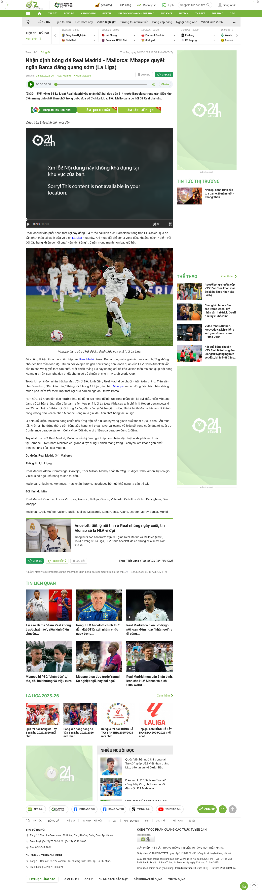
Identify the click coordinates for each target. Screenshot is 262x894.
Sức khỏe (166, 13)
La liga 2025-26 (45, 75)
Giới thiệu (71, 879)
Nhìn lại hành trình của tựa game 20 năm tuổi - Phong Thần (219, 193)
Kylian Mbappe (82, 75)
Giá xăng (125, 5)
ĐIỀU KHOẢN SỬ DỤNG (148, 879)
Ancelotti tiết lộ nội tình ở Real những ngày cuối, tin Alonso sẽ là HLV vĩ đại (120, 528)
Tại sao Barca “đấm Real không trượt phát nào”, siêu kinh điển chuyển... (48, 629)
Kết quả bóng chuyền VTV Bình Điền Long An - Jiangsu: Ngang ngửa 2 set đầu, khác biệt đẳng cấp (220, 352)
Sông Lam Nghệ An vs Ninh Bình (78, 35)
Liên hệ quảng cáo (42, 879)
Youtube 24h (169, 809)
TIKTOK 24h (141, 809)
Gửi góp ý (57, 561)
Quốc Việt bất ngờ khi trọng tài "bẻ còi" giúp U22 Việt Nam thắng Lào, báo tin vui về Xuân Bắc (147, 763)
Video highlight (106, 22)
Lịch (168, 5)
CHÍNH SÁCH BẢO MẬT (113, 879)
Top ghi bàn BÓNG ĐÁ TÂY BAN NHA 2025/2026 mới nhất (155, 732)
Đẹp (147, 820)
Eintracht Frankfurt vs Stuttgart (158, 35)
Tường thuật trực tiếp (134, 22)
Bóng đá (69, 13)
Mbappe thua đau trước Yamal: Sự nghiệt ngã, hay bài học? (98, 679)
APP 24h (36, 809)
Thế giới (200, 13)
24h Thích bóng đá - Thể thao (135, 13)
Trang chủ (31, 52)
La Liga (77, 237)
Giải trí (106, 13)
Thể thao (217, 13)
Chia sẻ (166, 74)
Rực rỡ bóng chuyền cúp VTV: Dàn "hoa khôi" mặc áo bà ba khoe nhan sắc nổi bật (220, 290)
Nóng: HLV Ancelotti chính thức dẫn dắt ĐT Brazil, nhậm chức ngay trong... (98, 629)
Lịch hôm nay (84, 22)
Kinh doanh (88, 13)
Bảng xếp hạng (162, 22)
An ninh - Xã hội (92, 820)
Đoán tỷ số (146, 5)
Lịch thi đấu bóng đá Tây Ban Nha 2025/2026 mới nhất (41, 732)
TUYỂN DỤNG (176, 879)
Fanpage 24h (84, 809)
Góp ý (89, 879)
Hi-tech (184, 13)
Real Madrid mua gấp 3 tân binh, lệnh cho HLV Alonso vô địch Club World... (149, 681)
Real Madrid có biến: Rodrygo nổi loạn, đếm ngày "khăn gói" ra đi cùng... (149, 629)
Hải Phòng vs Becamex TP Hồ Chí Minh (118, 35)
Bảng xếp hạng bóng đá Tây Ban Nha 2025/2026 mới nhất (78, 732)
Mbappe (118, 386)
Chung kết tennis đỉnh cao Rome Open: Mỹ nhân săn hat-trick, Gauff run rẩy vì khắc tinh (220, 311)
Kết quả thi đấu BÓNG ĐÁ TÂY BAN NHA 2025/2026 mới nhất (117, 732)
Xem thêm (32, 38)
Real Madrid (64, 75)
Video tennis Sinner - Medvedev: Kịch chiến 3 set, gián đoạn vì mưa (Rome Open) (220, 331)
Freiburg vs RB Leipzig (198, 35)
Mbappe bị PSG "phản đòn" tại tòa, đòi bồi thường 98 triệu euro (49, 679)
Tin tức (52, 13)
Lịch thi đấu (63, 22)
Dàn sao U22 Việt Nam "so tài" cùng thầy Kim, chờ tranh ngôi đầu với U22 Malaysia (145, 784)
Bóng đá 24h (113, 809)
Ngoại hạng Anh (186, 22)
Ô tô (232, 13)
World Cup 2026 (212, 22)
